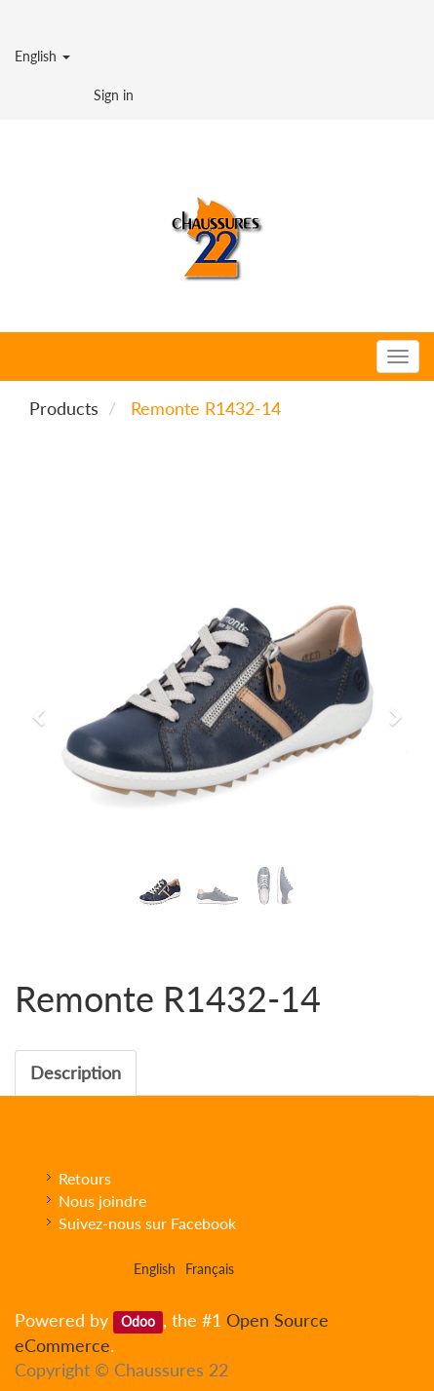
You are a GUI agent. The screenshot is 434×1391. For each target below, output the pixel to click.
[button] (45, 708)
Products (64, 408)
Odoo (138, 1322)
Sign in (114, 95)
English (42, 56)
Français (209, 1268)
